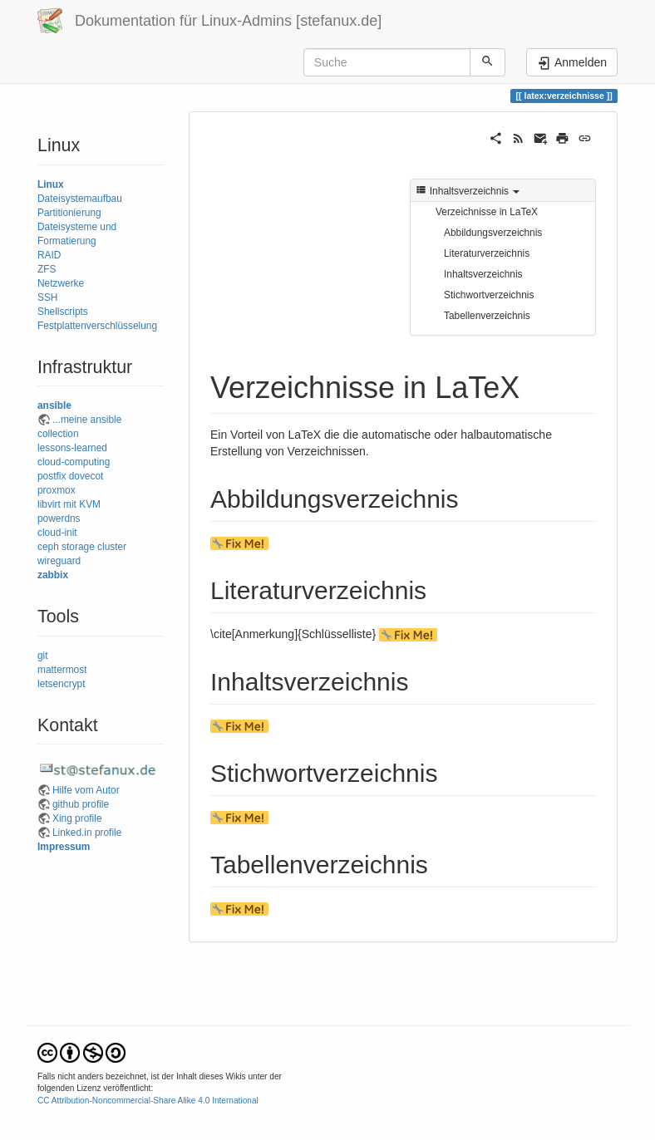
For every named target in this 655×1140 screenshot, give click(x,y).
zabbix (52, 575)
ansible (54, 405)
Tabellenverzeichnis (487, 316)
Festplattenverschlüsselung (97, 326)
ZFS (46, 269)
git (42, 655)
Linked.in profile (86, 832)
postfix (51, 476)
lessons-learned (72, 448)
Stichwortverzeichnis (489, 295)
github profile (80, 804)
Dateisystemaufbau (79, 198)
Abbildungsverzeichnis (493, 232)
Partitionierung (69, 213)
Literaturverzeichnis (486, 253)
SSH (47, 297)
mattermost (61, 670)
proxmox (56, 490)
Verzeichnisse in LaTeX (487, 212)
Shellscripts (62, 311)
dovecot (86, 476)
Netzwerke (60, 283)
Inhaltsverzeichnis (483, 274)
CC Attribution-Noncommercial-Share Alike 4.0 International (148, 1100)
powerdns (59, 518)
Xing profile (77, 818)
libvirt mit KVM (69, 504)
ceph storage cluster (81, 547)
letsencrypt (61, 684)
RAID (49, 255)
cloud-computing (73, 462)
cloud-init (57, 532)
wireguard (59, 561)
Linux (50, 184)
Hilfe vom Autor (86, 790)
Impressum (63, 847)
